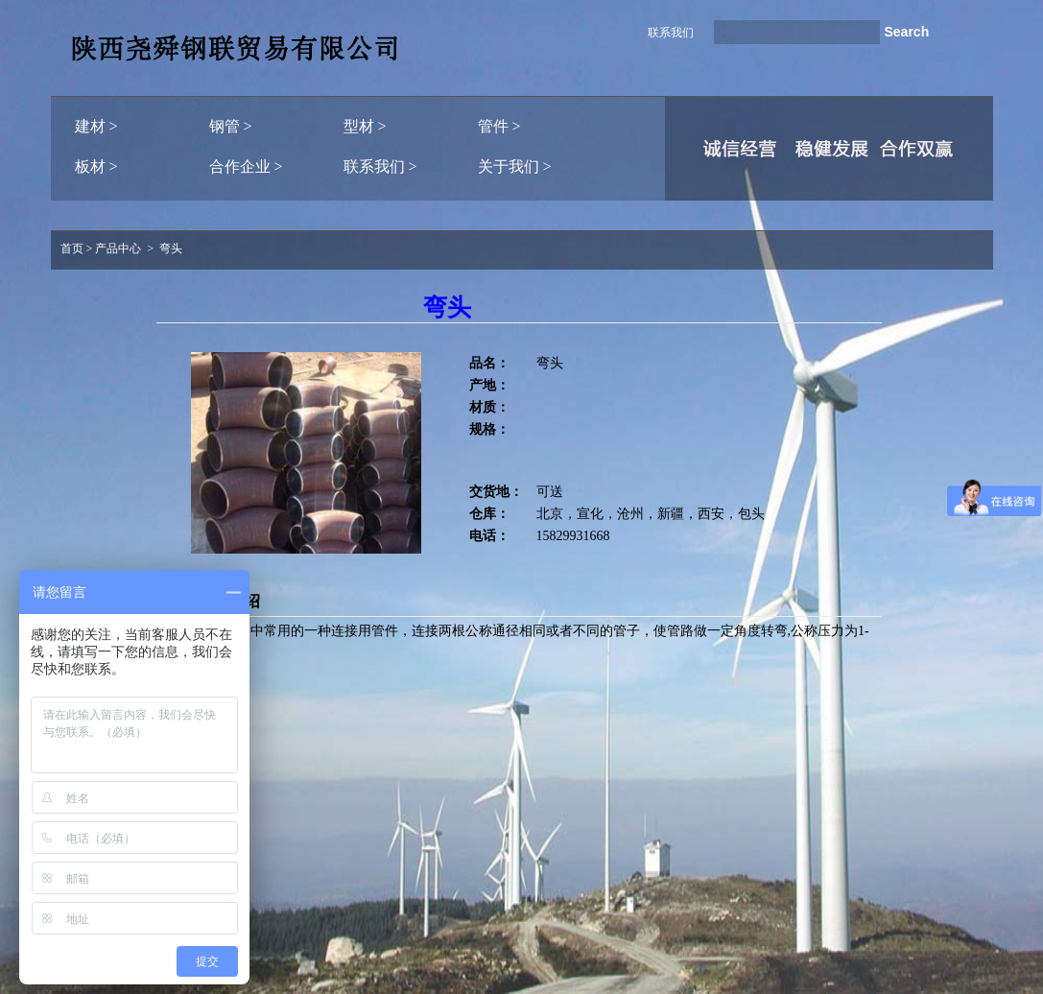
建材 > (96, 126)
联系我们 (671, 32)
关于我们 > (515, 166)
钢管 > (230, 126)
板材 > (96, 166)
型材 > (365, 126)
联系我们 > (380, 166)
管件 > (499, 126)
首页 (71, 248)
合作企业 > (246, 166)
